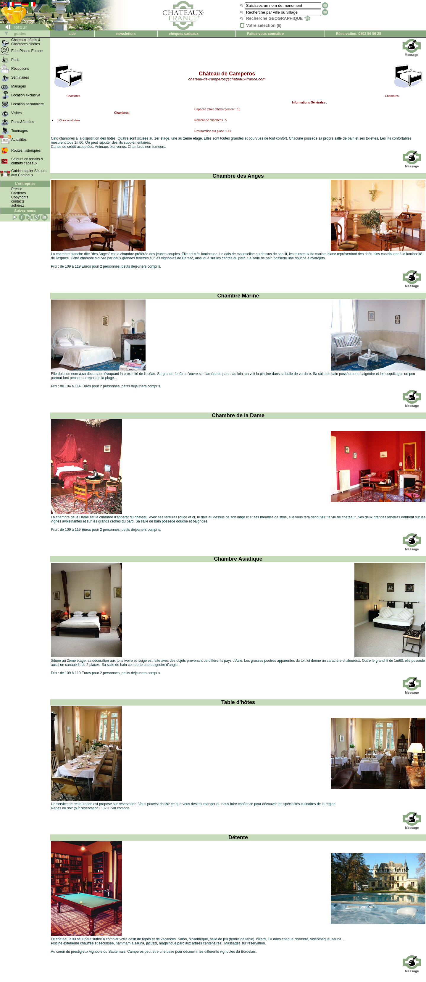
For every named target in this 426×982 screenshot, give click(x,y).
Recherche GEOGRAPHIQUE (278, 18)
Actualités (19, 139)
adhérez (17, 205)
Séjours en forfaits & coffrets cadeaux (27, 161)
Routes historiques (26, 150)
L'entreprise (25, 184)
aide (72, 34)
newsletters (126, 34)
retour (13, 27)
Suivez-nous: (25, 211)
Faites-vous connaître (265, 34)
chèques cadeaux (184, 34)
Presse (16, 189)
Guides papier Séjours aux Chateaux (28, 173)
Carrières (18, 193)
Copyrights (19, 197)
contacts (18, 201)
